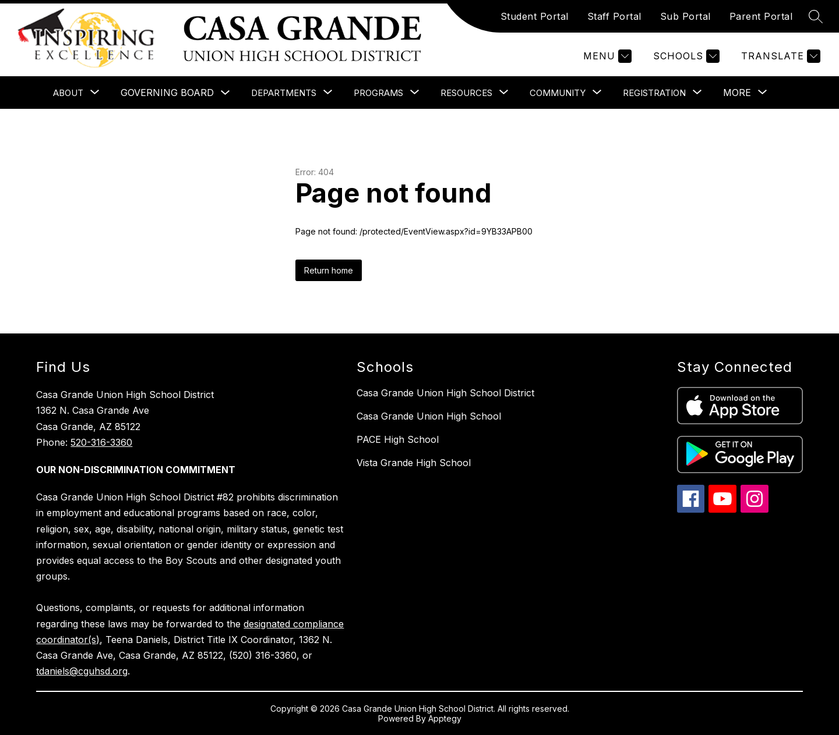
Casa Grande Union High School (429, 416)
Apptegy (444, 718)
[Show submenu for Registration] (654, 93)
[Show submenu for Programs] (378, 93)
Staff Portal (614, 16)
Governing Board (167, 92)
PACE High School (398, 439)
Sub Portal (685, 16)
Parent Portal (761, 16)
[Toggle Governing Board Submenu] (225, 93)
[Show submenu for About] (68, 93)
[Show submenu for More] (737, 93)
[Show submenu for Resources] (466, 93)
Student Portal (534, 16)
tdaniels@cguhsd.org (82, 671)
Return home (328, 270)
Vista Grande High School (414, 462)
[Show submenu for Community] (558, 93)
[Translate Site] (779, 56)
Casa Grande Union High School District (445, 393)
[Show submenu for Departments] (283, 93)
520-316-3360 (101, 442)
